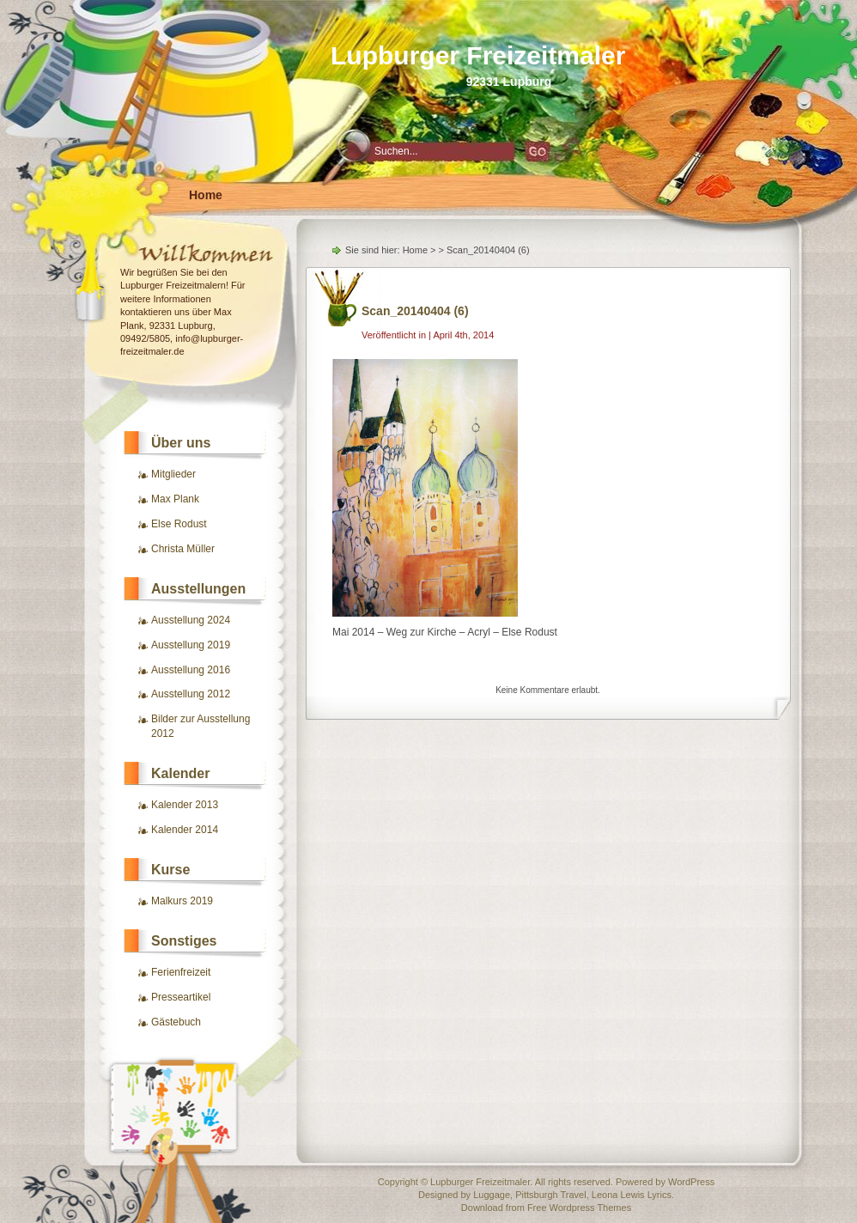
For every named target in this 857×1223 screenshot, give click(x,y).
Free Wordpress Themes (579, 1207)
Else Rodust (179, 524)
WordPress (691, 1182)
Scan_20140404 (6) (415, 311)
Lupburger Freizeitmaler (478, 55)
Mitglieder (173, 474)
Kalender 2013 (184, 805)
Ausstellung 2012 (190, 694)
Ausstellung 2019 (190, 645)
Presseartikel (180, 997)
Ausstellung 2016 (190, 670)
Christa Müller (183, 549)
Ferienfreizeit (180, 972)
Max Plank (175, 499)
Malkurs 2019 (182, 901)
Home (205, 195)
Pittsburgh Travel (551, 1195)
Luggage (491, 1195)
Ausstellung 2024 (190, 620)
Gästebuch (176, 1022)
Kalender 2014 (184, 830)
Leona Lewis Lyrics (632, 1195)
